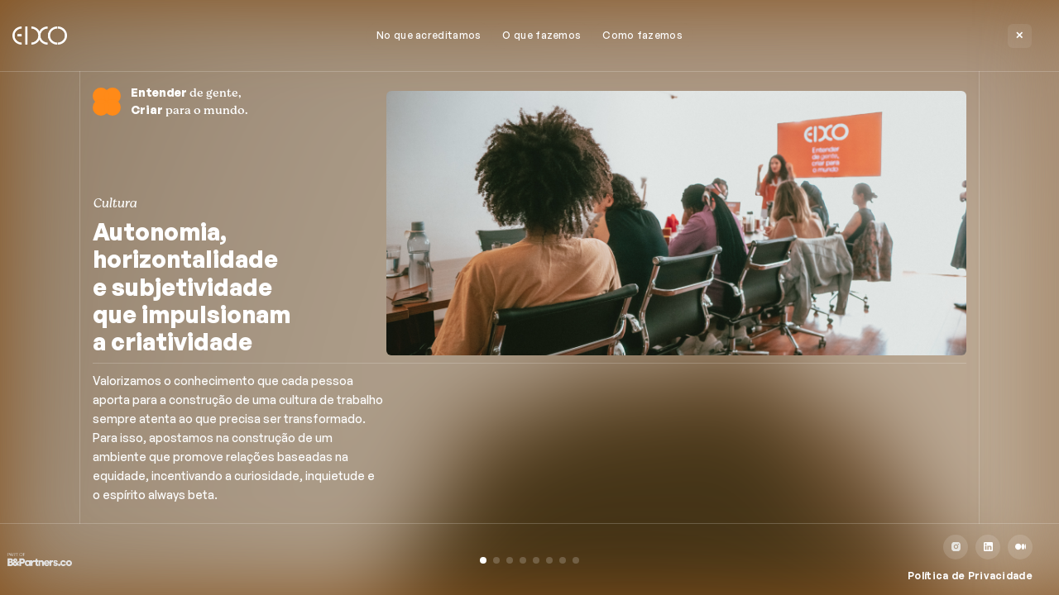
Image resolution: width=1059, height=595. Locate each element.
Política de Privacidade (970, 575)
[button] (483, 560)
